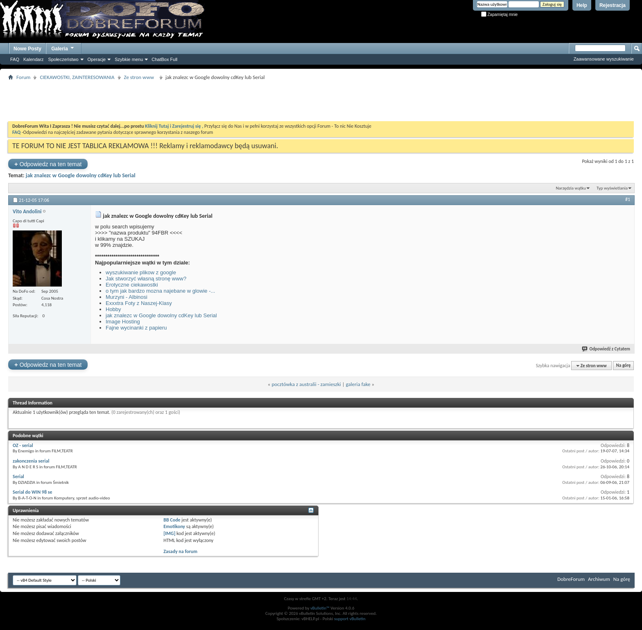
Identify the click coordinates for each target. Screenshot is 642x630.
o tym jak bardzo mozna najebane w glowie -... (160, 291)
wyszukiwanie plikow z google (141, 272)
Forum (23, 77)
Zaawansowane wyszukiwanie (604, 58)
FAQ (14, 59)
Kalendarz (33, 59)
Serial (18, 476)
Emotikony (174, 526)
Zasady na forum (180, 551)
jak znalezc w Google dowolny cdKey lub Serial (81, 175)
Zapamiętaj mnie (499, 14)
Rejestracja (612, 5)
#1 (627, 199)
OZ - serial (23, 445)
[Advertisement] (321, 100)
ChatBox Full (164, 59)
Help (581, 5)
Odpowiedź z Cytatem (606, 349)
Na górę (623, 365)
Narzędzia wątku (571, 188)
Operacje (97, 59)
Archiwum (599, 579)
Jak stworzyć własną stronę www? (146, 278)
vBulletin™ (320, 608)
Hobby (113, 309)
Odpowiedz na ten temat (47, 163)
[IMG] (169, 533)
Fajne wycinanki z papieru (136, 328)
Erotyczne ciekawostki (132, 285)
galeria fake (358, 384)
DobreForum (571, 579)
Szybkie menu (129, 59)
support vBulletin (350, 618)
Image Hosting (123, 321)
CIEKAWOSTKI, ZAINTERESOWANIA (77, 77)
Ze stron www (140, 77)
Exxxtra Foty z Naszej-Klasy (139, 303)
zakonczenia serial (31, 461)
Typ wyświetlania (612, 188)
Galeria (63, 47)
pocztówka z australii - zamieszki (306, 384)
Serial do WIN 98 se (32, 492)
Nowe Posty (27, 49)
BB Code (171, 520)
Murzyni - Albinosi (126, 297)
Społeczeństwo (63, 59)
